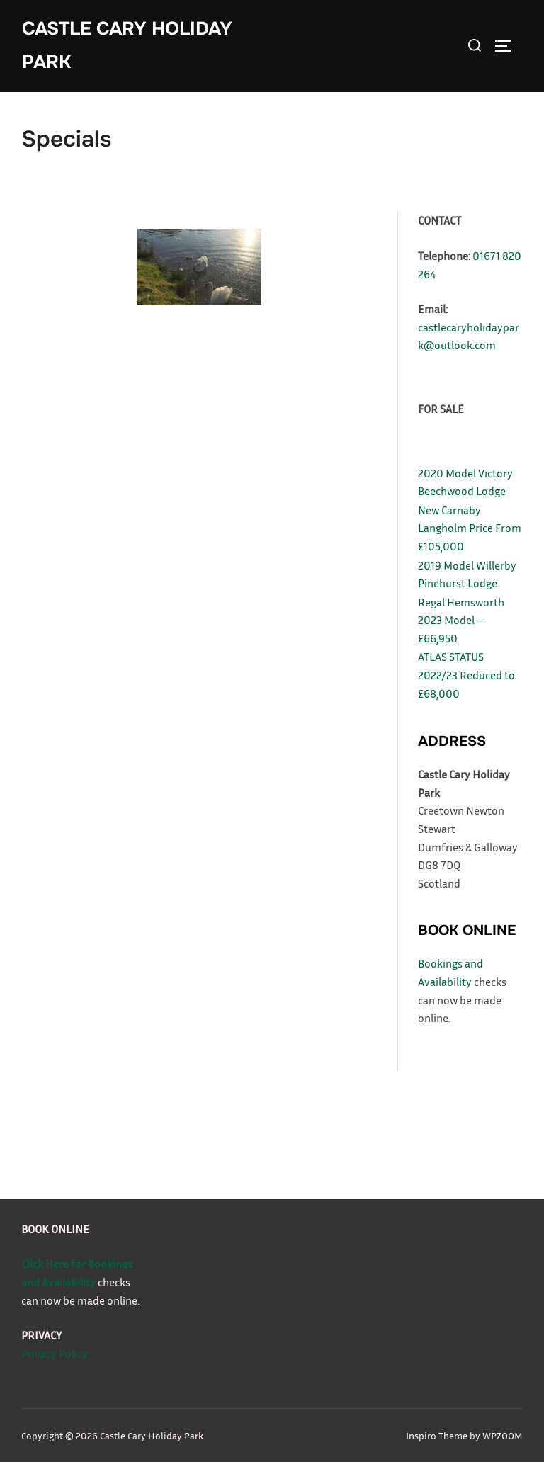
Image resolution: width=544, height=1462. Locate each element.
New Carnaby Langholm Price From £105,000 (469, 528)
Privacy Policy (54, 1354)
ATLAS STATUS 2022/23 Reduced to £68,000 (466, 675)
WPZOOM (502, 1435)
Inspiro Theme (437, 1435)
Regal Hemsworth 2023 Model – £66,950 (461, 620)
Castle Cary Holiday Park (127, 45)
